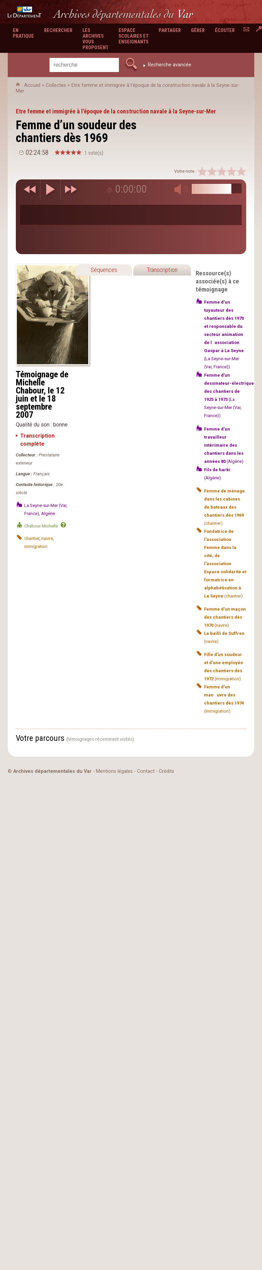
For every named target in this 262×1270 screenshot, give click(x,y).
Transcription (161, 270)
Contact (146, 771)
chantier (31, 538)
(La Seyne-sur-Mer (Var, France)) (224, 334)
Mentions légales (114, 771)
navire (47, 538)
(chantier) (224, 507)
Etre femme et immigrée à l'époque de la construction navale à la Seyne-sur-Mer (116, 111)
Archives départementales (123, 14)
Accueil (32, 85)
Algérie (48, 513)
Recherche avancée (169, 65)
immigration (35, 546)
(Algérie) (223, 445)
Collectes (56, 85)
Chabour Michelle (41, 525)
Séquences (104, 270)
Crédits (166, 771)
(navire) (225, 617)
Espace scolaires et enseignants (134, 36)
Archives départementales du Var (52, 771)
